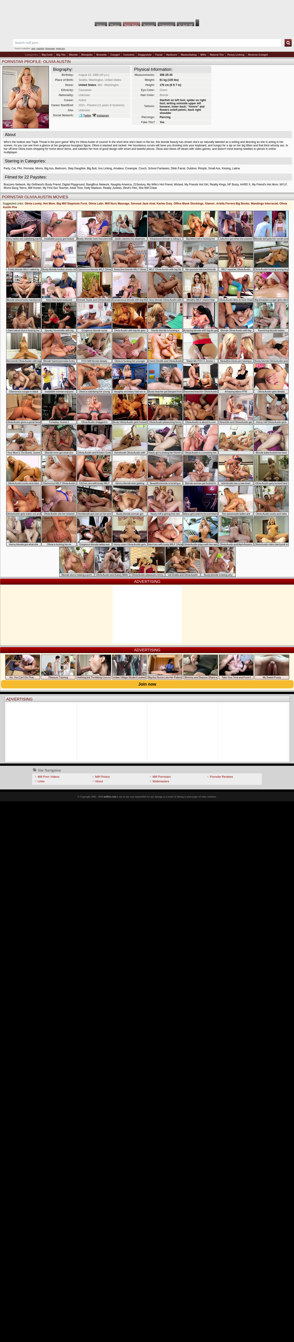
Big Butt (92, 168)
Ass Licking (105, 168)
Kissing (226, 168)
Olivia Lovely (33, 203)
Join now (147, 684)
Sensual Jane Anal (143, 203)
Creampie (131, 168)
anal (33, 48)
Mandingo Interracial (264, 203)
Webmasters (161, 781)
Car (13, 168)
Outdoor (192, 168)
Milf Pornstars (162, 776)
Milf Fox (147, 9)
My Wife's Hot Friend (159, 184)
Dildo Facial (178, 168)
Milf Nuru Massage (117, 203)
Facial (158, 54)
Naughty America (121, 184)
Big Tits (60, 54)
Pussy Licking (235, 54)
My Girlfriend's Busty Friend (44, 184)
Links (41, 781)
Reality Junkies (112, 188)
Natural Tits (217, 54)
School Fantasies (158, 168)
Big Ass (49, 168)
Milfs (203, 54)
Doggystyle (145, 54)
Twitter (87, 115)
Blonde (73, 54)
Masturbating (189, 54)
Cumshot (128, 54)
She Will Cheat (148, 188)
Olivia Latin (95, 203)
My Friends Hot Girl (196, 184)
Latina (236, 168)
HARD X (245, 184)
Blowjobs (87, 54)
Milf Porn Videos (48, 776)
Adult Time (76, 188)
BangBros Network (97, 184)
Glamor (210, 203)
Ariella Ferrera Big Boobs (232, 203)
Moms (39, 168)
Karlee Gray (164, 203)
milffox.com (110, 796)
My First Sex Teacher (55, 188)
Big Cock (47, 54)
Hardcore (171, 54)
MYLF (283, 184)
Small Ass (214, 168)
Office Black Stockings (189, 203)
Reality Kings (218, 184)
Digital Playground (73, 184)
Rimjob (202, 168)
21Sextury (139, 184)
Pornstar (29, 168)
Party (7, 168)
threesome (50, 48)
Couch (143, 168)
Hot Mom (49, 203)
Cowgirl (115, 54)
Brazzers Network (14, 184)
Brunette (101, 54)
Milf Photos (102, 776)
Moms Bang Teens (15, 188)
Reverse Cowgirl (258, 54)
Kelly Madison (93, 188)
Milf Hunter (34, 188)
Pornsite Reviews (221, 776)
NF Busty (232, 184)
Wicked (178, 184)
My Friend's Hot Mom (265, 184)
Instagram (103, 115)
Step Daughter (76, 168)
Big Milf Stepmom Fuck (72, 203)
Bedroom (60, 168)
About (99, 781)
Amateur (118, 168)
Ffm (19, 168)
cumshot (40, 48)
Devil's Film (130, 188)
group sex (60, 48)
